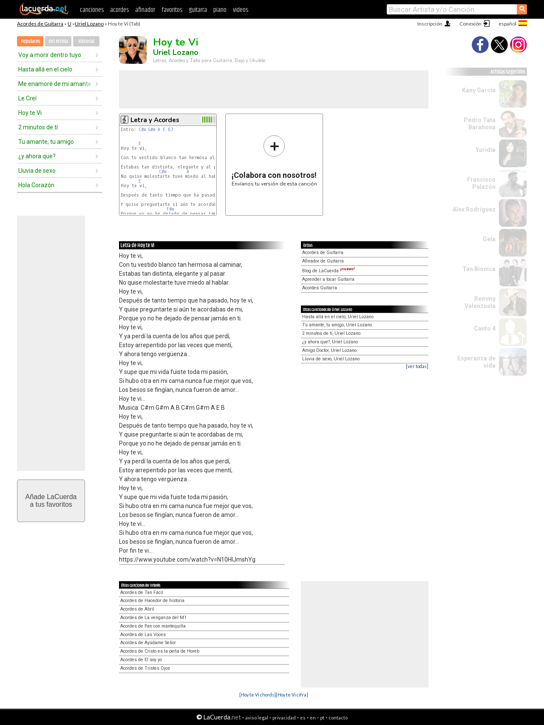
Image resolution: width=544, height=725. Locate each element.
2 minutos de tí (38, 127)
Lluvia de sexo (37, 170)
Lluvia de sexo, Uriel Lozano (331, 359)
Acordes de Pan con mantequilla (153, 626)
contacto (338, 717)
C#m (142, 129)
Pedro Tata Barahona (480, 124)
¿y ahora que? (37, 156)
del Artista (58, 41)
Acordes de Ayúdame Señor (148, 642)
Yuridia (486, 149)
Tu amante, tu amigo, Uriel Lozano (337, 325)
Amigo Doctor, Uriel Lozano (329, 350)
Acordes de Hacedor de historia (152, 600)
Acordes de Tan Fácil (141, 592)
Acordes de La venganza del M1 (153, 617)
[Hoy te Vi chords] (257, 694)
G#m (151, 129)
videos (240, 10)
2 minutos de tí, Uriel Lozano (331, 333)
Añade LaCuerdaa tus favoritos (51, 500)
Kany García (479, 90)
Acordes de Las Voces (143, 634)
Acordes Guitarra (319, 288)
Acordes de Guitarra (40, 23)
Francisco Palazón (481, 183)
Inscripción (429, 23)
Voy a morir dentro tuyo (49, 54)
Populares (30, 41)
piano (220, 10)
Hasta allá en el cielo (45, 69)
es (303, 717)
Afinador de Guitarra (323, 261)
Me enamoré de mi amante (54, 83)
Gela (489, 239)
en (313, 717)
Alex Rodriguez (474, 209)
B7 (170, 129)
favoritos (172, 10)
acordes (119, 10)
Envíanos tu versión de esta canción (274, 160)
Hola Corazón (36, 185)
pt (322, 717)
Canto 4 (485, 328)
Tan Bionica (479, 268)
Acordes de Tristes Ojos (145, 668)
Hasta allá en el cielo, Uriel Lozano (338, 317)
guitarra (198, 10)
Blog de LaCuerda (328, 271)
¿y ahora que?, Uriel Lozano (330, 342)
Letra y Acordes (154, 120)
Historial (86, 41)
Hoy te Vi (30, 112)
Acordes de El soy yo (141, 659)
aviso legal (256, 717)
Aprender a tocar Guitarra (328, 279)
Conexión (470, 23)
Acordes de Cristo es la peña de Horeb (159, 651)
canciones (92, 10)
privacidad (284, 717)
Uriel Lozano (89, 23)
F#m (170, 209)
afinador (145, 10)
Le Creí (27, 98)
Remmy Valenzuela (480, 302)
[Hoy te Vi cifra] (292, 694)
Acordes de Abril (137, 609)
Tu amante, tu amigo (46, 141)
